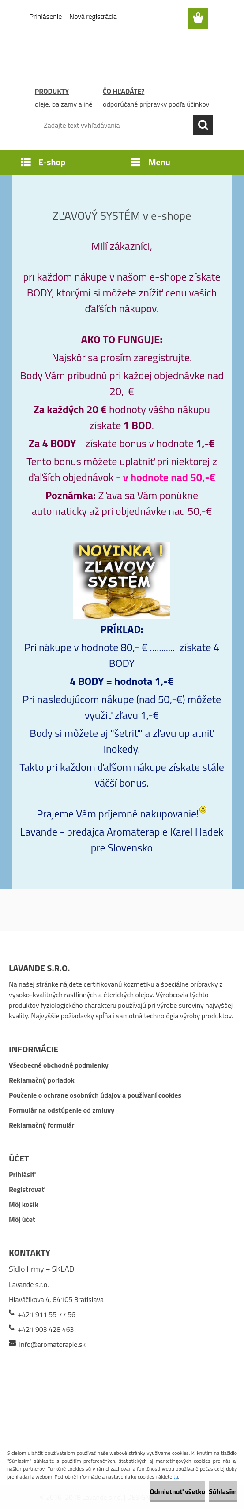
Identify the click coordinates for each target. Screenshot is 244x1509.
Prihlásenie (46, 16)
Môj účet (22, 1219)
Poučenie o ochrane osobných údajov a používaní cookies (95, 1095)
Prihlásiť (22, 1174)
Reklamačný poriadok (42, 1080)
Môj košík (23, 1204)
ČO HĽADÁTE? (123, 91)
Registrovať (27, 1189)
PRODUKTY (52, 91)
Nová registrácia (92, 16)
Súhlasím (223, 1491)
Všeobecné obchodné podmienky (59, 1065)
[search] (203, 125)
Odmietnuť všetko (177, 1491)
